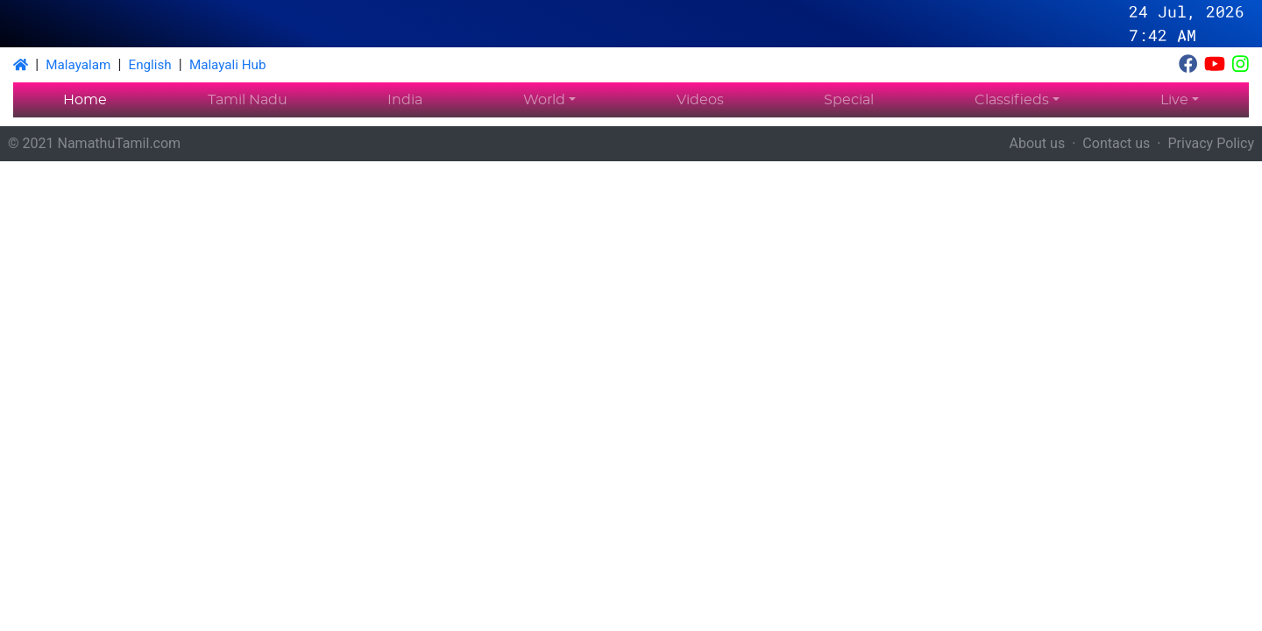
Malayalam (78, 65)
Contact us (1116, 143)
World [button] (544, 100)
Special (849, 100)
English (150, 65)
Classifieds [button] (1012, 100)
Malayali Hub (227, 65)
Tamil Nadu (247, 100)
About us (1038, 143)
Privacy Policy (1211, 143)
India (404, 100)
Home (85, 100)
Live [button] (1174, 100)
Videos (700, 100)
